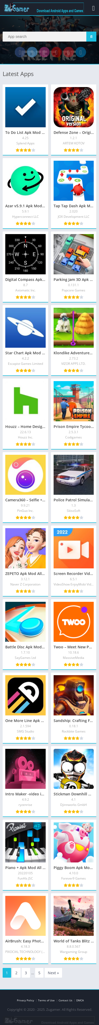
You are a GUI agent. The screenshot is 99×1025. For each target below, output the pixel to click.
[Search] (49, 37)
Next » (53, 972)
